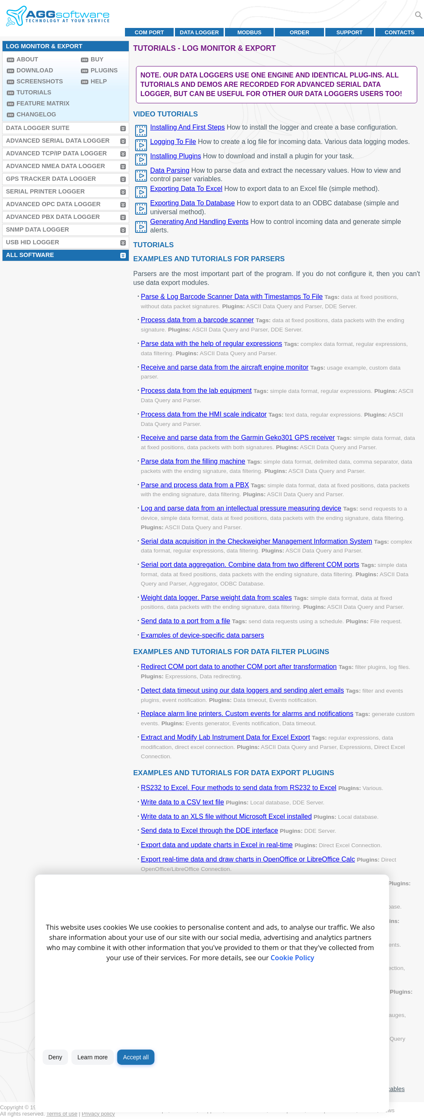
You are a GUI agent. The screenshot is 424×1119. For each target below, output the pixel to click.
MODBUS (249, 32)
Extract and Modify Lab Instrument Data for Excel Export (225, 737)
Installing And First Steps (187, 127)
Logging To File (173, 141)
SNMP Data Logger (37, 229)
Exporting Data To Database (192, 203)
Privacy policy (98, 1114)
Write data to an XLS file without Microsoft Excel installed (226, 816)
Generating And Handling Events (199, 221)
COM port (149, 32)
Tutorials (34, 92)
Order (299, 32)
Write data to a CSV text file (182, 802)
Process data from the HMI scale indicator (204, 414)
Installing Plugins (175, 156)
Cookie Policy (292, 957)
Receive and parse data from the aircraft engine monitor (225, 367)
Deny (55, 1057)
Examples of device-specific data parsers (202, 635)
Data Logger (199, 32)
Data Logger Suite (37, 127)
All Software (30, 254)
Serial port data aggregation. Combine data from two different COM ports (250, 564)
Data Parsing (170, 170)
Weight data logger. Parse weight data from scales (216, 597)
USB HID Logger (32, 242)
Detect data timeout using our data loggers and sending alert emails (242, 690)
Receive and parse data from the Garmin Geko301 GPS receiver (238, 437)
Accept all (136, 1057)
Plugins (104, 70)
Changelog (36, 114)
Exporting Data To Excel (186, 188)
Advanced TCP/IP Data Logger (56, 153)
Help (99, 81)
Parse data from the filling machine (193, 461)
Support (349, 32)
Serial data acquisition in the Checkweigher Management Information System (256, 541)
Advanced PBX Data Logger (53, 216)
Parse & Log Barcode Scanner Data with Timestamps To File (232, 296)
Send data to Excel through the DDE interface (209, 830)
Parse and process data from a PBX (195, 485)
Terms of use (61, 1114)
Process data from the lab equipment (196, 390)
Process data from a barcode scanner (197, 319)
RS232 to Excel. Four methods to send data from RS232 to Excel (239, 787)
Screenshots (40, 81)
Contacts (399, 32)
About (27, 59)
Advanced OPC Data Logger (53, 204)
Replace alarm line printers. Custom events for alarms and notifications (247, 713)
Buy (97, 59)
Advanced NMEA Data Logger (55, 166)
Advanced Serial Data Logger (58, 140)
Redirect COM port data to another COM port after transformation (239, 666)
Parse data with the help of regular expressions (212, 343)
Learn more (93, 1057)
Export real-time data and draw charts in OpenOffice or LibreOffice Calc (248, 859)
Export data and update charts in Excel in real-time (217, 844)
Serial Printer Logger (45, 191)
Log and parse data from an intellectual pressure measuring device (241, 508)
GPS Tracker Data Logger (51, 178)
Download (35, 70)
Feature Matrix (43, 103)
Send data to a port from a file (185, 620)
